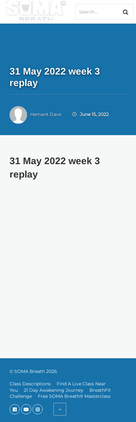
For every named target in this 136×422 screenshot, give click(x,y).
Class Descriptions (30, 384)
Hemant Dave (45, 114)
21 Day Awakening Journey (53, 390)
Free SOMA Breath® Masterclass (74, 396)
